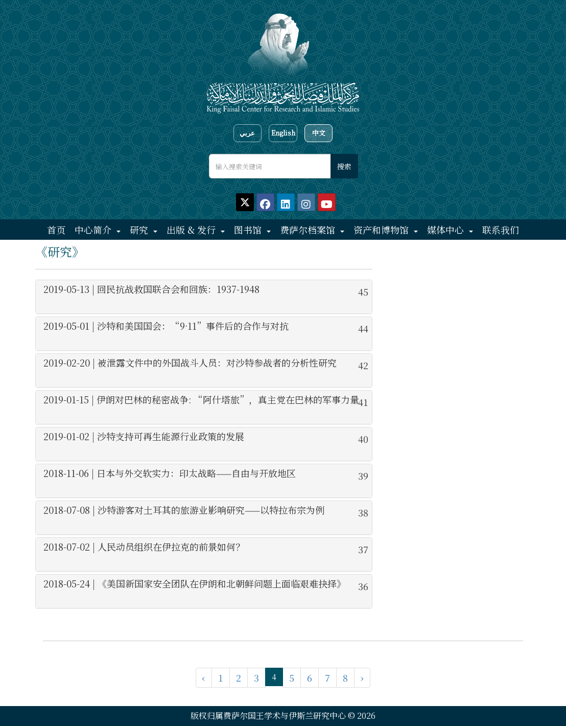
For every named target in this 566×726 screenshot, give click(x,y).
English (283, 133)
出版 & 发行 (192, 229)
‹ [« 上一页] (203, 677)
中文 (318, 133)
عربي (247, 133)
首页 (56, 229)
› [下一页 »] (362, 677)
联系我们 (500, 229)
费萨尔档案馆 (309, 229)
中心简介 (94, 229)
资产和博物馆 (382, 229)
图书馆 (249, 229)
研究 (140, 229)
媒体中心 (446, 229)
